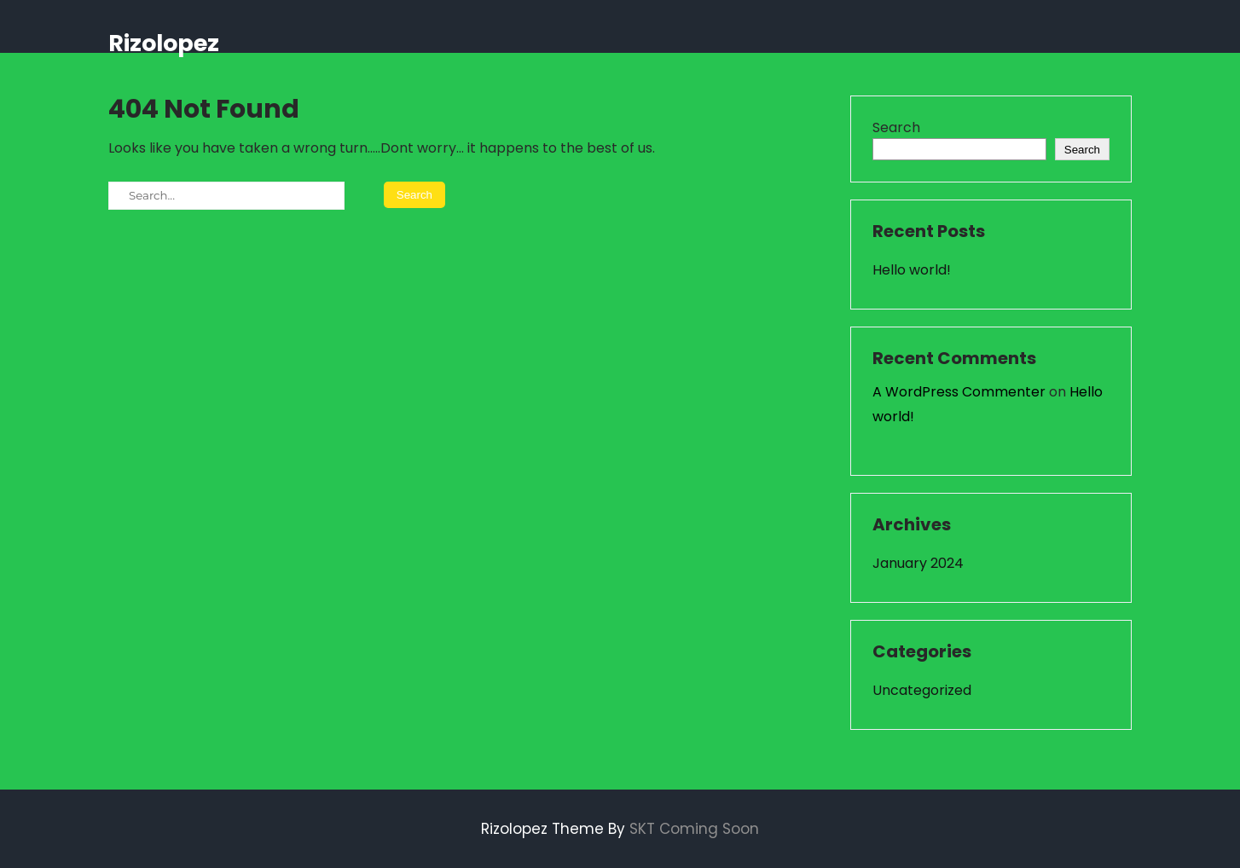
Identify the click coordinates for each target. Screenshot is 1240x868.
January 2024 (918, 563)
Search (896, 127)
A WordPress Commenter (959, 392)
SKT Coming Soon (694, 829)
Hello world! (911, 270)
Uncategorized (921, 690)
